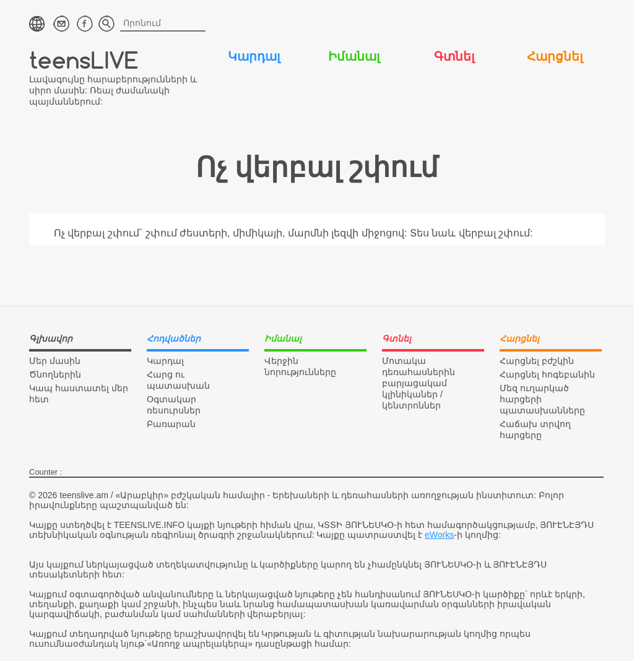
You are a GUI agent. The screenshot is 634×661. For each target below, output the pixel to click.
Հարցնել (555, 56)
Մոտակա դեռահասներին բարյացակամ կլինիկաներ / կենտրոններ (418, 383)
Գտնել (454, 56)
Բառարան (171, 424)
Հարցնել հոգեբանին (547, 374)
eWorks (439, 535)
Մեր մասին (54, 361)
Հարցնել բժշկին (537, 361)
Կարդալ (254, 56)
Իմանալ (354, 56)
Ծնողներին (55, 374)
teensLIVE (84, 60)
